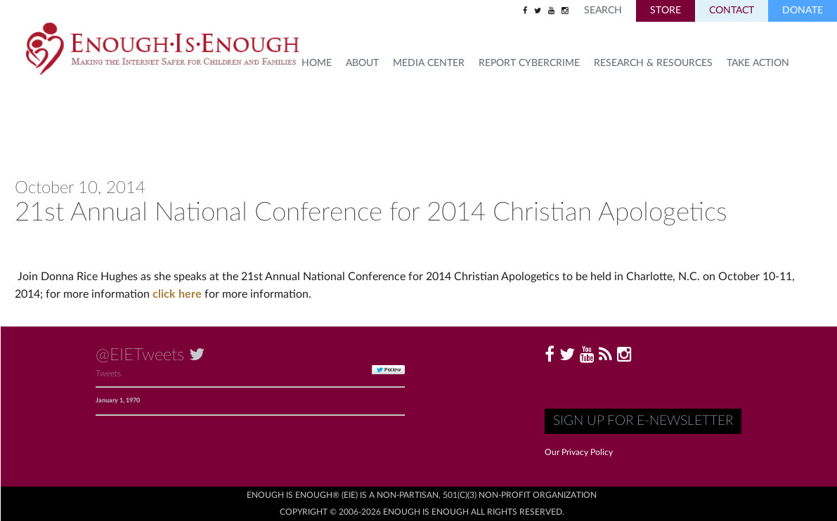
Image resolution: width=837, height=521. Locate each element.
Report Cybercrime (529, 63)
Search (603, 10)
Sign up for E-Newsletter (643, 421)
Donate (802, 10)
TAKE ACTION (758, 63)
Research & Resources (653, 63)
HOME (316, 63)
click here (179, 294)
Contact (731, 10)
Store (665, 10)
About (362, 63)
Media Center (429, 63)
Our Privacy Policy (579, 452)
